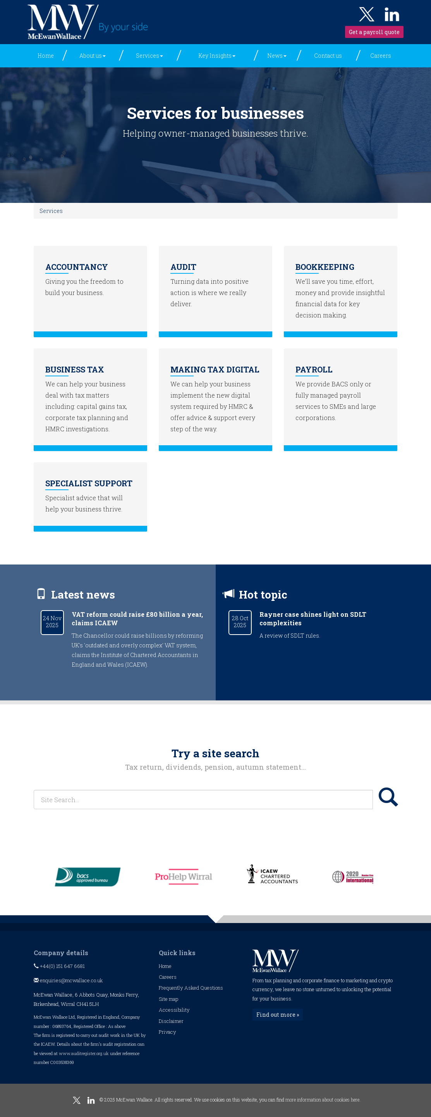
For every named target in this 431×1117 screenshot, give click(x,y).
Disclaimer (171, 1020)
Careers (380, 55)
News (277, 55)
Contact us (328, 55)
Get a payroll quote (374, 32)
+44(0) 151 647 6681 (59, 966)
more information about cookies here (322, 1099)
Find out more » (277, 1014)
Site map (168, 998)
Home (46, 55)
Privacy (167, 1031)
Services (149, 55)
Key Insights (216, 55)
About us (92, 55)
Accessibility (174, 1009)
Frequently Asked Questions (191, 987)
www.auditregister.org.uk (84, 1053)
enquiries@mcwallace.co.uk (68, 980)
